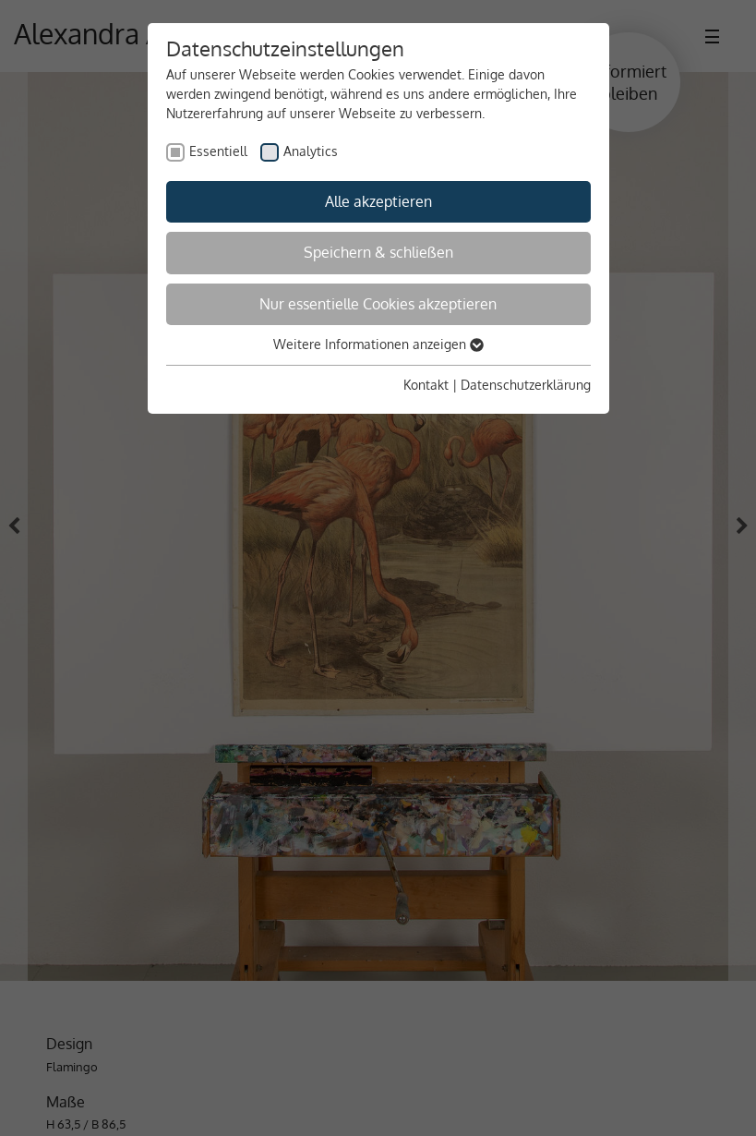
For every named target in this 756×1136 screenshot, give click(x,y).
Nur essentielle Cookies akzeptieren (378, 304)
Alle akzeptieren (378, 201)
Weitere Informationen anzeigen (378, 344)
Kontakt (426, 385)
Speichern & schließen (378, 252)
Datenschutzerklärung (526, 385)
